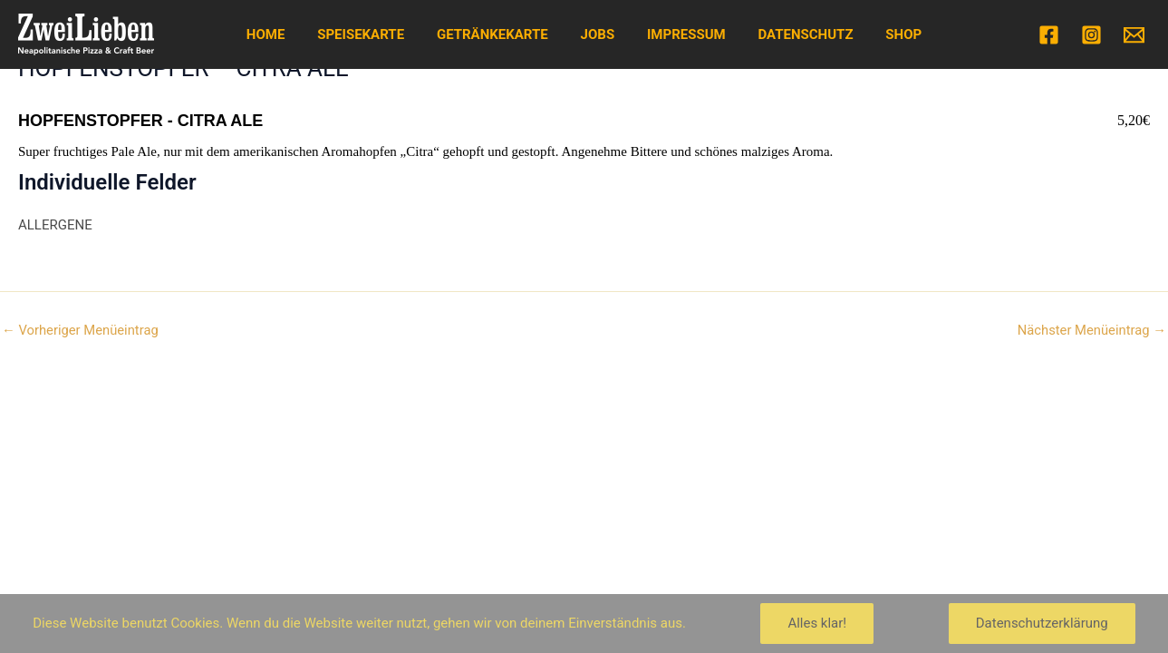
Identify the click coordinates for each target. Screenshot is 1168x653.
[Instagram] (1091, 35)
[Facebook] (1049, 35)
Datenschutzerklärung (1042, 623)
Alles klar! (816, 623)
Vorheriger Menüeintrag (81, 330)
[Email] (1134, 35)
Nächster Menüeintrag (1090, 330)
